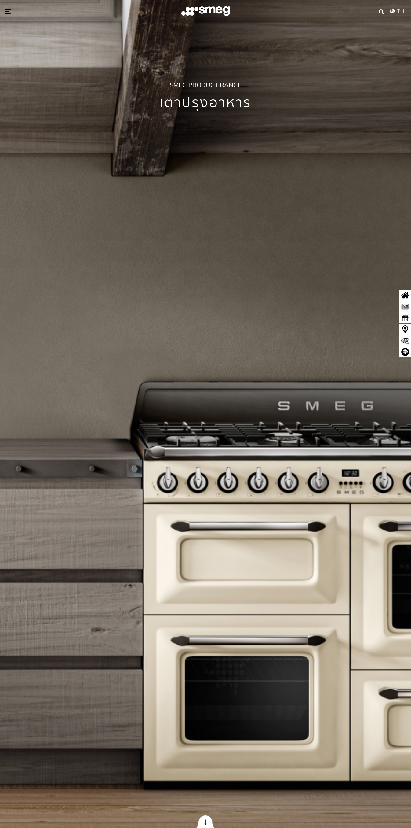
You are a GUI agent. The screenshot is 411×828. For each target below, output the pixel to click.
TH (398, 11)
